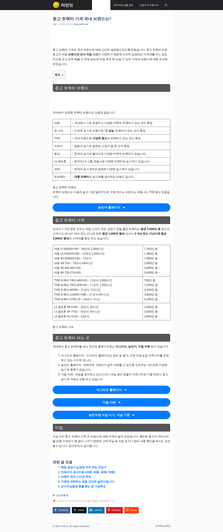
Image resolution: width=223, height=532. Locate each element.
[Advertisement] (111, 38)
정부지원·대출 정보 (123, 5)
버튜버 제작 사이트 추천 (76, 477)
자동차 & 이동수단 (149, 5)
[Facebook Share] (61, 510)
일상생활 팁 (101, 5)
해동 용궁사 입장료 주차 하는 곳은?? (83, 467)
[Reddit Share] (131, 510)
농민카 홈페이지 (109, 207)
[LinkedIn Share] (96, 510)
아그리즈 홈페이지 (109, 390)
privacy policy (163, 525)
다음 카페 (109, 402)
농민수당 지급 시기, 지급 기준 (109, 415)
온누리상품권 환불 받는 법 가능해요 (83, 486)
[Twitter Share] (79, 510)
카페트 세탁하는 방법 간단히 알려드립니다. (88, 481)
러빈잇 (67, 5)
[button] (166, 5)
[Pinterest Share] (114, 510)
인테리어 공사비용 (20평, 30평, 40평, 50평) (88, 472)
